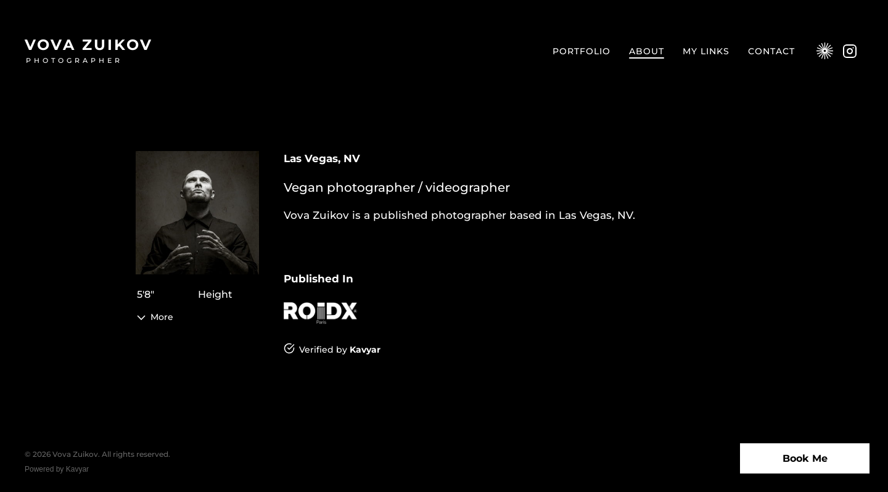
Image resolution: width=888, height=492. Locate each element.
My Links (706, 51)
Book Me (805, 458)
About (646, 51)
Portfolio (581, 51)
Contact (771, 51)
